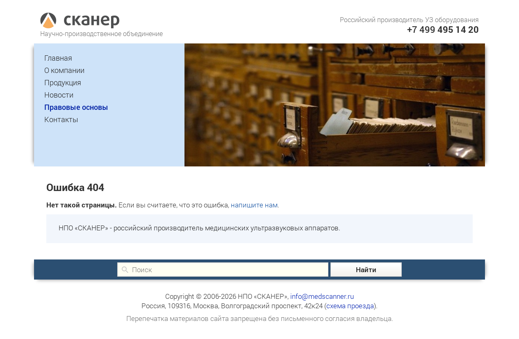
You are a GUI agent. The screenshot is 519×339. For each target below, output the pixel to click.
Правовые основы (76, 107)
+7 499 (443, 29)
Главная (58, 58)
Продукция (62, 82)
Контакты (61, 119)
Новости (58, 95)
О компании (64, 70)
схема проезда (350, 305)
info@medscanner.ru (322, 296)
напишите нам (254, 204)
